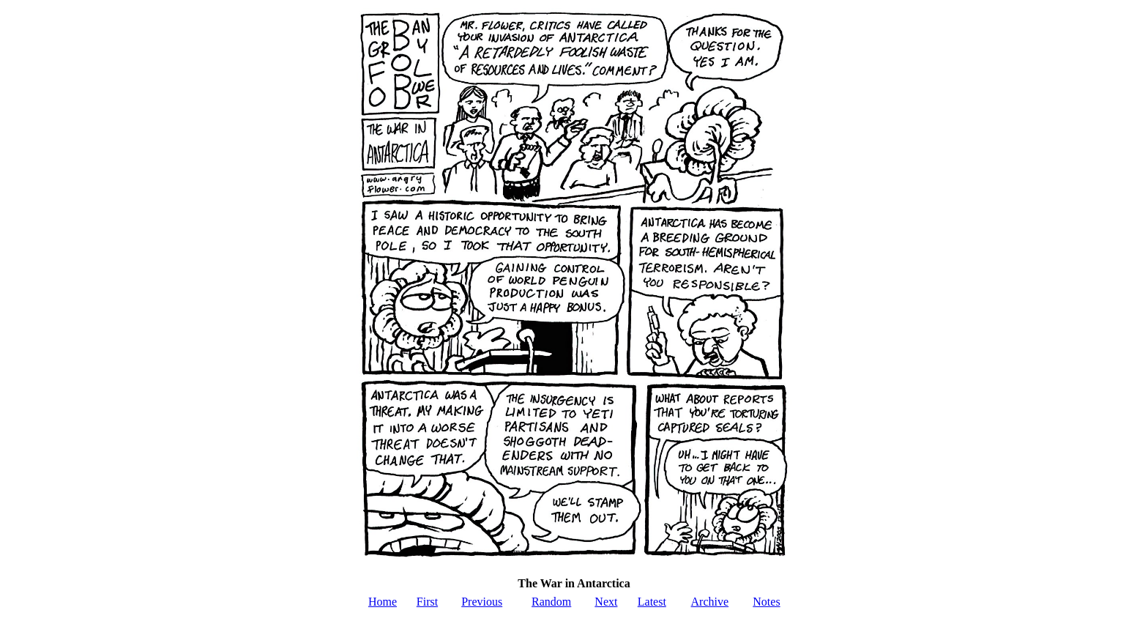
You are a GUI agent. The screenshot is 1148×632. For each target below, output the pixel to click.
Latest (652, 601)
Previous (481, 601)
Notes (766, 601)
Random (551, 601)
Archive (710, 601)
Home (382, 601)
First (427, 601)
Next (605, 601)
